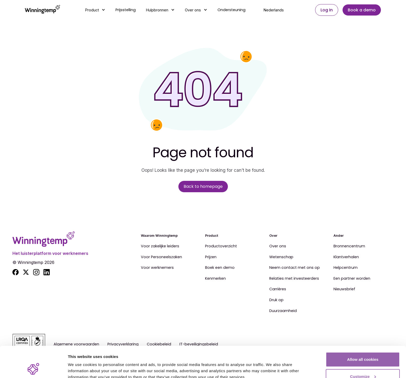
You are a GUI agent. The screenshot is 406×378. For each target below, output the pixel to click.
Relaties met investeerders (294, 278)
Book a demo (362, 10)
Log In (327, 10)
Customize (363, 347)
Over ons (277, 246)
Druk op (276, 300)
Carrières (277, 289)
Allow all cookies (363, 330)
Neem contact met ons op (294, 267)
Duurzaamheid (283, 311)
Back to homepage (203, 186)
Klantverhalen (346, 257)
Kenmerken (215, 278)
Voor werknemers (157, 267)
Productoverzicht (221, 246)
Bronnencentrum (349, 246)
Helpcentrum (346, 267)
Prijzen (210, 257)
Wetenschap (281, 257)
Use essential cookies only (363, 364)
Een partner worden (352, 278)
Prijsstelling (125, 9)
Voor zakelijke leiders (160, 246)
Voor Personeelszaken (161, 257)
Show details (80, 362)
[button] (95, 10)
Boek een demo (220, 267)
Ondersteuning (231, 9)
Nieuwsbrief (344, 289)
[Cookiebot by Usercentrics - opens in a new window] (33, 368)
